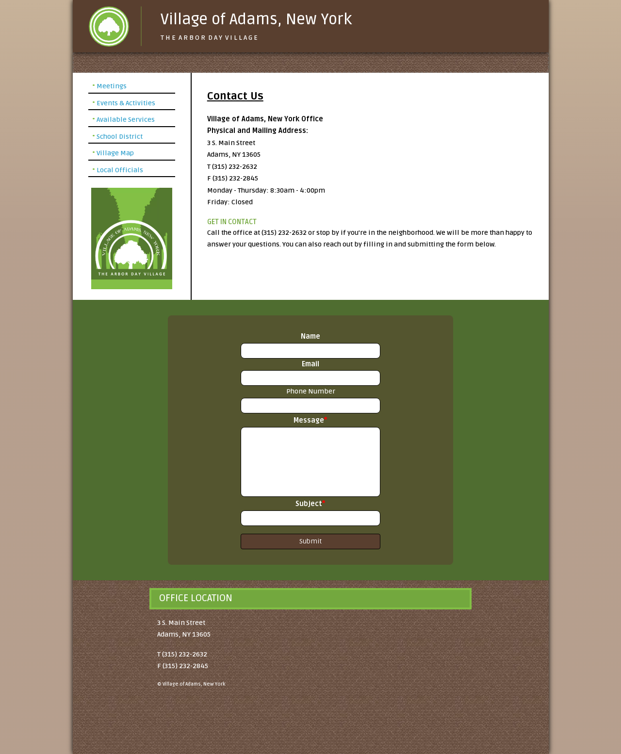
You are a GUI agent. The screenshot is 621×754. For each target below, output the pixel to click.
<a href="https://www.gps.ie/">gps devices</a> (356, 677)
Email (310, 364)
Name (310, 336)
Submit (310, 541)
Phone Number (310, 391)
